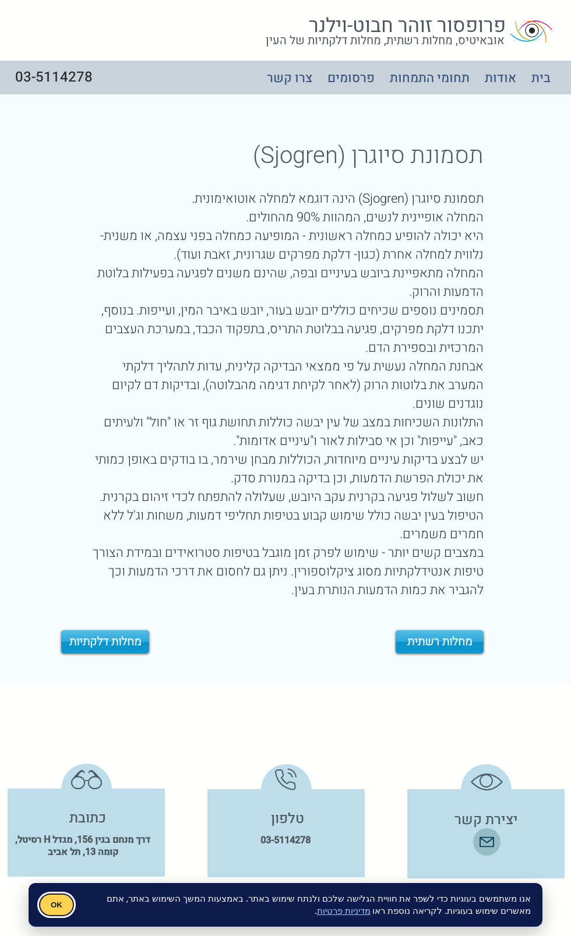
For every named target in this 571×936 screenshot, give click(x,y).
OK (56, 904)
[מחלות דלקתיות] (105, 642)
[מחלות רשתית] (440, 642)
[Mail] (486, 842)
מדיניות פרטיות (344, 910)
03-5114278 (285, 840)
